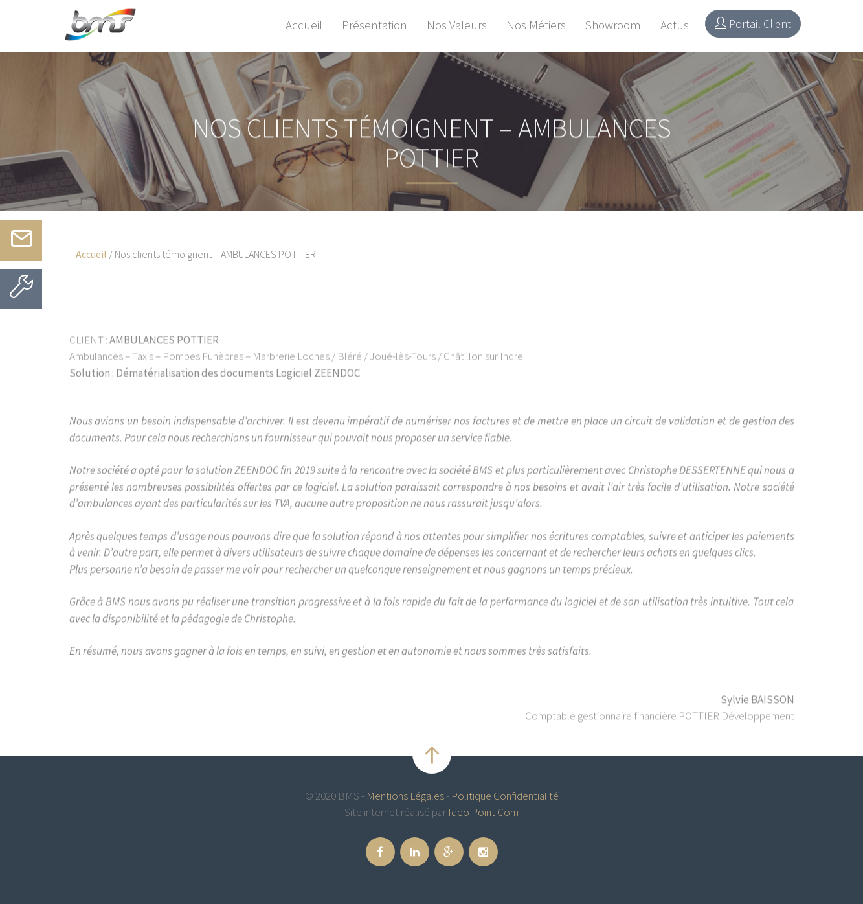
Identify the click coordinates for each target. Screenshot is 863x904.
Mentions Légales (405, 796)
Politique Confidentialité (505, 796)
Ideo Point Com (483, 812)
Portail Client (753, 23)
